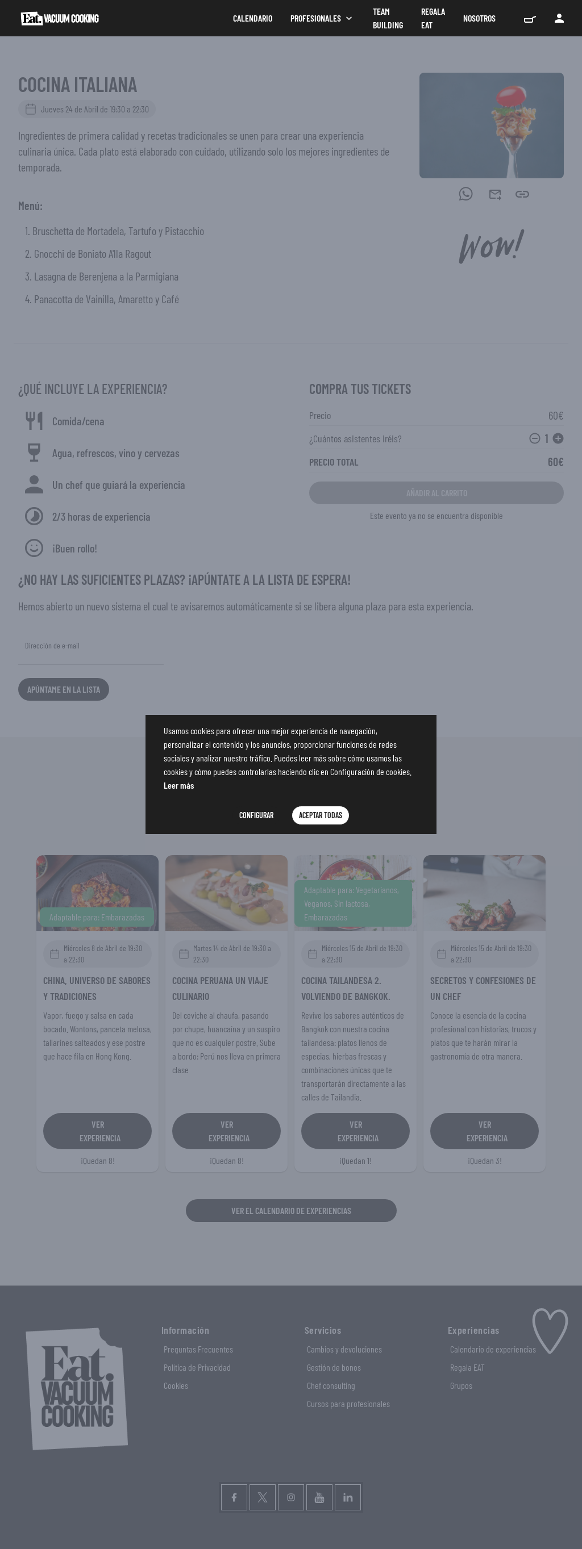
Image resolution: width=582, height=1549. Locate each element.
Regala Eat (433, 18)
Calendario (252, 17)
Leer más (179, 785)
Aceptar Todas (320, 815)
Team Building (388, 18)
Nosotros (479, 17)
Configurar (256, 815)
